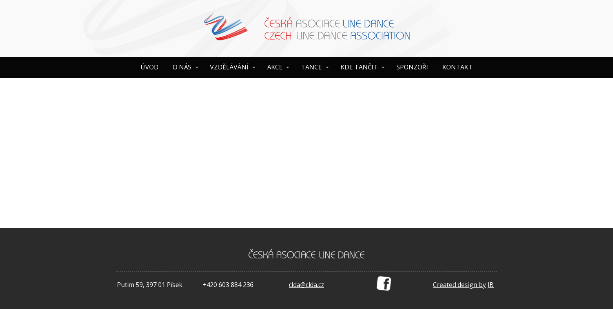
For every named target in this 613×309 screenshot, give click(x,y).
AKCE (275, 67)
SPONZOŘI (412, 67)
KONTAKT (457, 67)
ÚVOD (149, 67)
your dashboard (269, 199)
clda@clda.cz (306, 284)
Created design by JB (463, 284)
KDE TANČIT (359, 67)
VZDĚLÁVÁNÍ (229, 67)
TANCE (311, 67)
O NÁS (182, 67)
